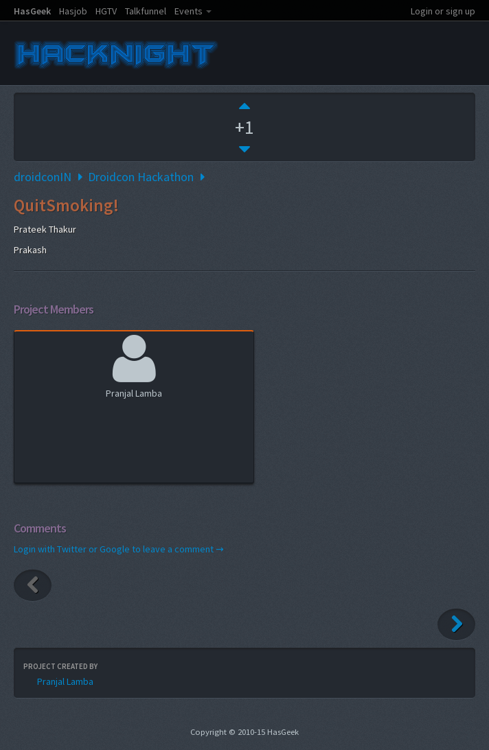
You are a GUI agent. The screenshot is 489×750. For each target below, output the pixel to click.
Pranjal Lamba (134, 364)
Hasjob (73, 11)
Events (188, 11)
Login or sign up (443, 11)
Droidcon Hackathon (141, 177)
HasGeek (32, 11)
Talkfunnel (145, 11)
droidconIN (42, 177)
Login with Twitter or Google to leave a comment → (119, 549)
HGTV (106, 11)
